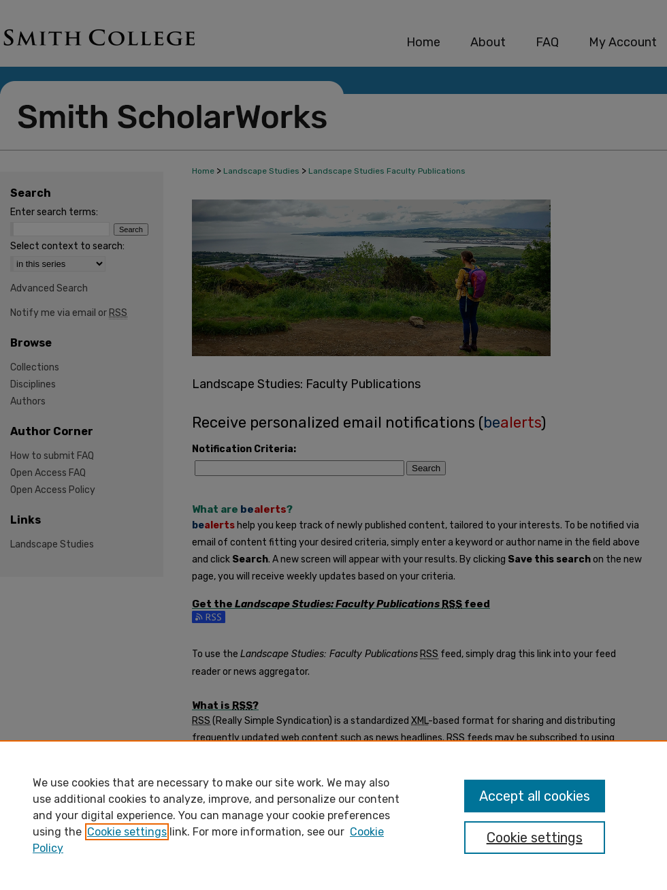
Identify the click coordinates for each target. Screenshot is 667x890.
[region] (333, 815)
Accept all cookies (534, 796)
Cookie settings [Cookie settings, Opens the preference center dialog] (535, 837)
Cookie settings (127, 831)
